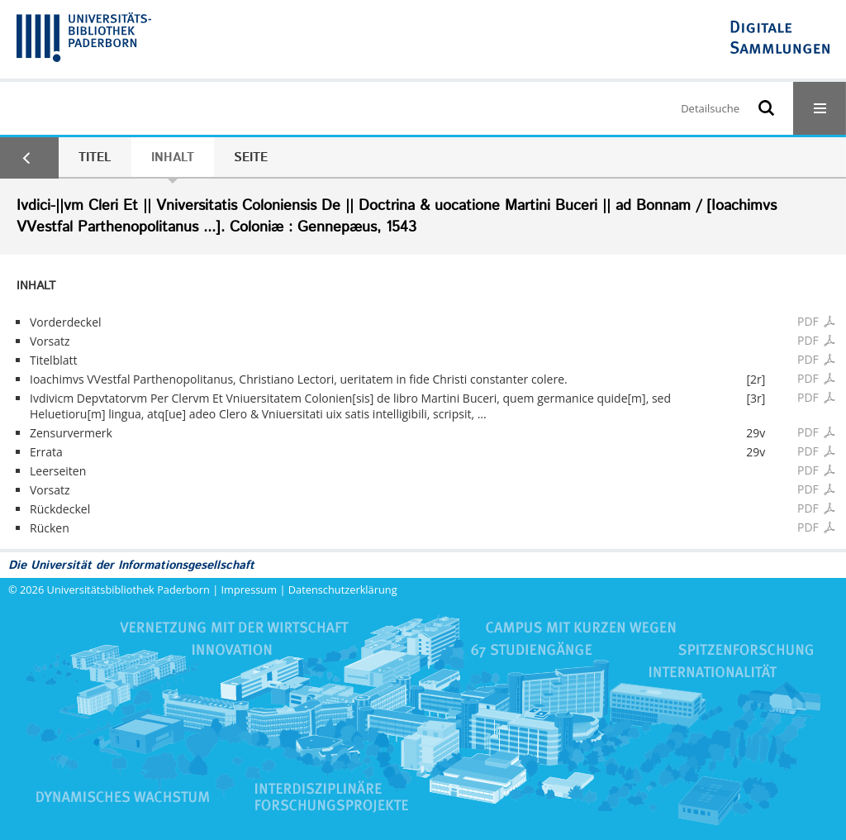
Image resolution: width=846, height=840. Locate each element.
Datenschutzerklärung (342, 589)
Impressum (249, 589)
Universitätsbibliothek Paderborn (128, 589)
